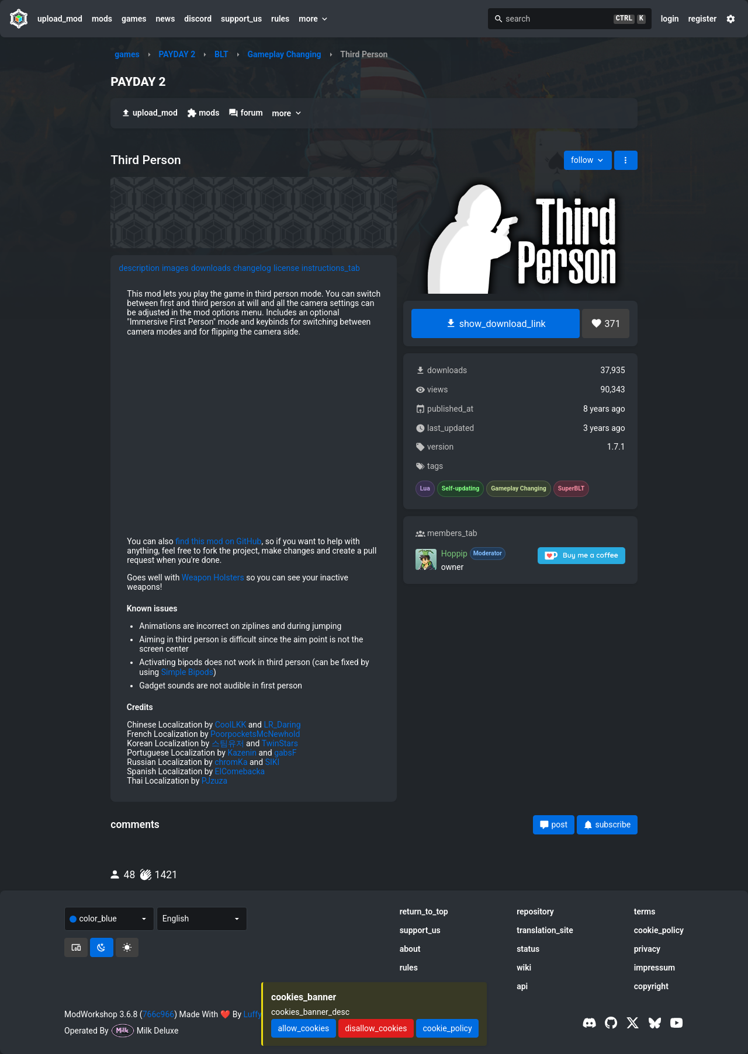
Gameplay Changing (284, 54)
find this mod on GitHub (218, 541)
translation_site (545, 930)
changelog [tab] (252, 268)
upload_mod (59, 18)
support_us (241, 18)
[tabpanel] (254, 537)
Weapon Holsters (213, 577)
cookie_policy (659, 930)
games (134, 18)
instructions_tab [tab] (331, 268)
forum (245, 113)
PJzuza (214, 780)
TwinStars (280, 743)
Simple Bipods (187, 672)
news (165, 18)
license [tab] (286, 268)
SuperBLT (571, 488)
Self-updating (460, 488)
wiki (524, 967)
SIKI (272, 762)
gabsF (285, 752)
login (670, 18)
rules (280, 18)
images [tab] (175, 268)
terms (645, 911)
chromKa (230, 762)
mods (102, 18)
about (410, 949)
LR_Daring (282, 724)
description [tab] (139, 268)
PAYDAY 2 (176, 54)
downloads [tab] (211, 268)
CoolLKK (231, 724)
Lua (425, 488)
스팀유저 (228, 743)
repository (535, 911)
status (528, 949)
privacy (647, 949)
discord (198, 18)
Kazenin (242, 752)
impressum (655, 967)
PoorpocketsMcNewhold (255, 734)
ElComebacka (240, 771)
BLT (221, 54)
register (702, 18)
